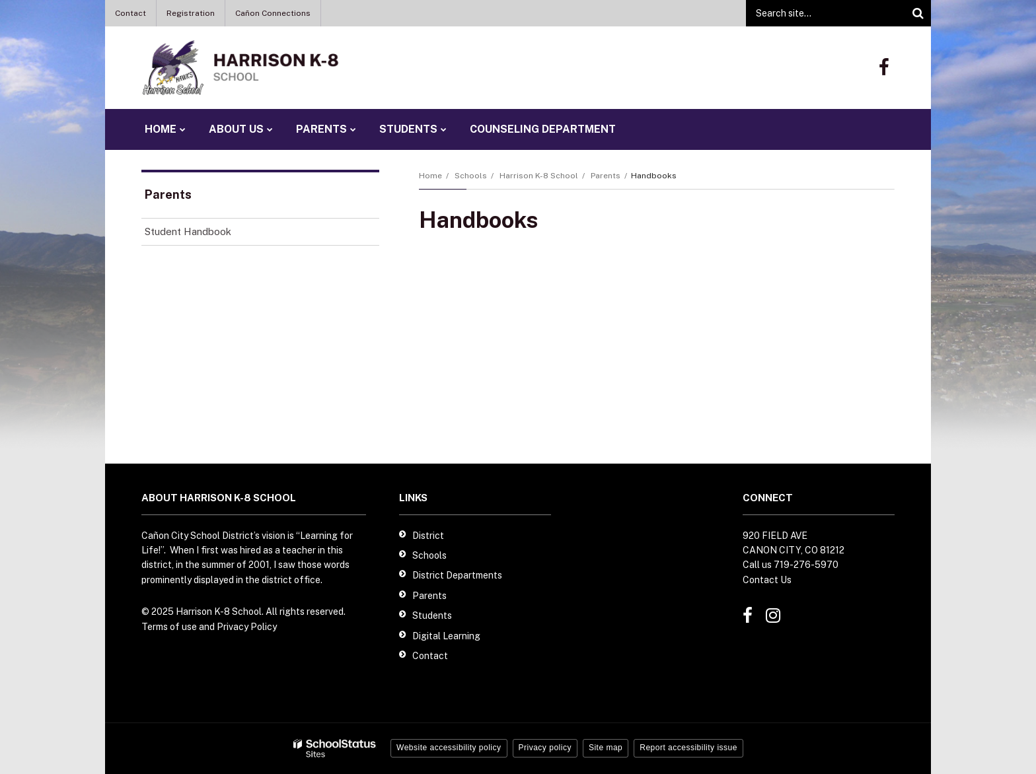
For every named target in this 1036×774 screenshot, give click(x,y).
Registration (190, 13)
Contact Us (767, 580)
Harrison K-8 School (539, 175)
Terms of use (169, 626)
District (428, 535)
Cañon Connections (273, 13)
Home (430, 175)
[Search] (918, 13)
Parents (605, 175)
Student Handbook (188, 231)
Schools (471, 175)
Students (432, 615)
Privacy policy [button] (545, 747)
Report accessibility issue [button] (688, 747)
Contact (130, 13)
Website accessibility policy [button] (448, 747)
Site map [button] (605, 747)
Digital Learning (446, 636)
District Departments (457, 575)
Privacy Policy (247, 626)
